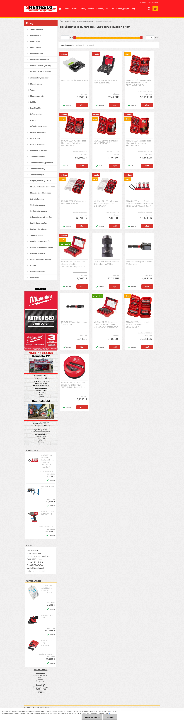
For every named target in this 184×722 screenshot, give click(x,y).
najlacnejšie (80, 45)
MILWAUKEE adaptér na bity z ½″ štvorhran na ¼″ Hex (106, 262)
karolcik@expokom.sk (35, 568)
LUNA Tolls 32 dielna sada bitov (74, 80)
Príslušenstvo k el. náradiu (73, 21)
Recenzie (74, 8)
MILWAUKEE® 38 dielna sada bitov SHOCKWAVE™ (73, 202)
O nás (67, 8)
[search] (149, 8)
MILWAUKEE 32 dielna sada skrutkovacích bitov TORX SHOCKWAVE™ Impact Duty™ (106, 324)
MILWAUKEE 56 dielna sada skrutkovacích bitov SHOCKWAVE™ (138, 324)
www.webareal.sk (46, 707)
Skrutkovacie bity (88, 21)
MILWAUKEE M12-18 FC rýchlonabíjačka (47, 642)
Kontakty (83, 8)
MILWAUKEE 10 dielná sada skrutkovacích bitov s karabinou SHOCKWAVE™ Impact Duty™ (47, 461)
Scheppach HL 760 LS (47, 487)
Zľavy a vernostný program (120, 8)
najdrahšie (91, 45)
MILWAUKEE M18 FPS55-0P (47, 616)
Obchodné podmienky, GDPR (98, 8)
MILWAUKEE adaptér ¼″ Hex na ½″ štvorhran (139, 262)
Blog (133, 8)
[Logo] (40, 9)
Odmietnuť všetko (92, 717)
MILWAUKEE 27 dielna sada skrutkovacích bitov (105, 81)
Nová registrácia (153, 2)
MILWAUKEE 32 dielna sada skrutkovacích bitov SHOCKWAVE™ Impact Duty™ (73, 264)
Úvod (61, 21)
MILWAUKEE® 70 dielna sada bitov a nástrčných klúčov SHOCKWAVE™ (73, 143)
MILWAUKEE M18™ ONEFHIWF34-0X (47, 512)
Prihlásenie (143, 2)
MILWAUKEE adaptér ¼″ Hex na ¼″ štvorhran (74, 323)
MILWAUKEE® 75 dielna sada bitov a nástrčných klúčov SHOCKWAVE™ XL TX (138, 82)
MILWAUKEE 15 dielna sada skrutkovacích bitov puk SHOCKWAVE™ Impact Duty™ (73, 384)
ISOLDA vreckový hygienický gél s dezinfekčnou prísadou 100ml (46, 589)
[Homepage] (60, 8)
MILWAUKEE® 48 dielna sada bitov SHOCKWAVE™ (106, 142)
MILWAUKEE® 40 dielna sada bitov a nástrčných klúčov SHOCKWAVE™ (138, 143)
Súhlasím (110, 717)
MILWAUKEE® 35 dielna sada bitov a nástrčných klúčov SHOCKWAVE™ (106, 203)
